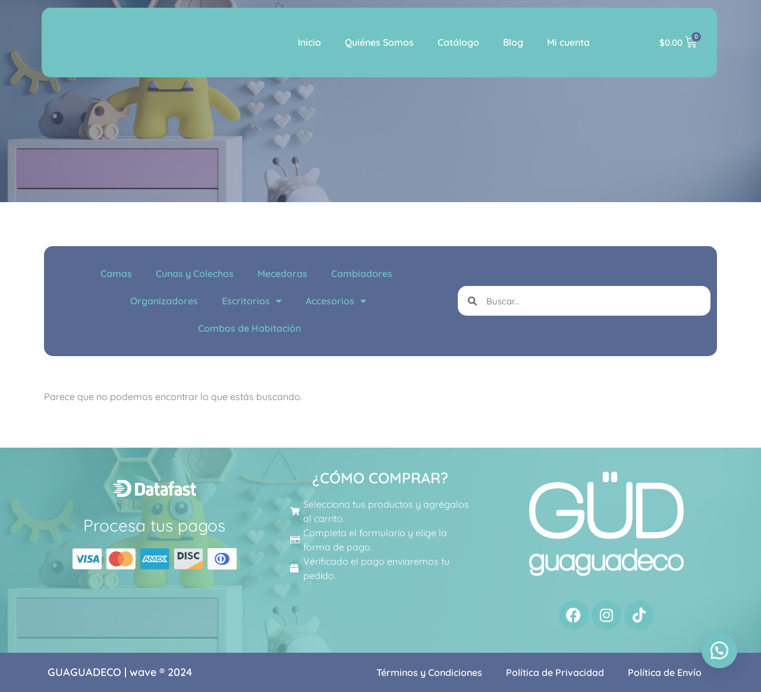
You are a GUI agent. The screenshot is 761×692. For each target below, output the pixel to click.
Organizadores (164, 301)
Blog (513, 42)
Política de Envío (665, 672)
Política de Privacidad (555, 672)
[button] (719, 650)
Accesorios (336, 301)
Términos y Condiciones (429, 672)
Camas (116, 273)
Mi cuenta (568, 42)
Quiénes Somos (379, 42)
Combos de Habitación (249, 328)
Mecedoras (282, 273)
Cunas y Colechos (195, 273)
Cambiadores (361, 273)
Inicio (309, 42)
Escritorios (252, 301)
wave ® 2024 (161, 672)
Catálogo (458, 42)
